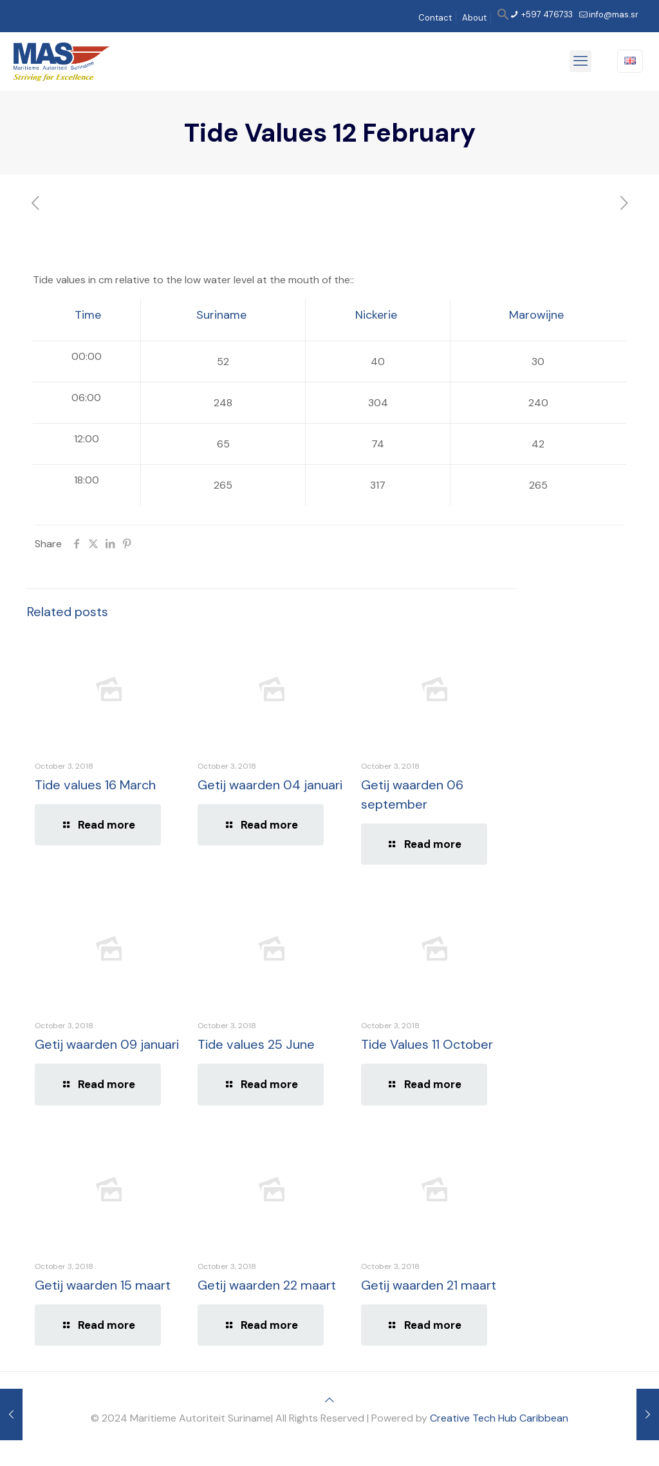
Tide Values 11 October (427, 1044)
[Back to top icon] (329, 1400)
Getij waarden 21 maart (428, 1285)
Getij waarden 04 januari (270, 784)
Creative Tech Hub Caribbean (499, 1418)
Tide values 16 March (95, 784)
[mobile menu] (580, 61)
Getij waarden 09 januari (107, 1044)
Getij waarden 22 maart (267, 1285)
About (474, 17)
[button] (503, 17)
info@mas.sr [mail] (613, 14)
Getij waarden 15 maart (103, 1285)
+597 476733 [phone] (546, 14)
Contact (435, 17)
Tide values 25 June (256, 1044)
